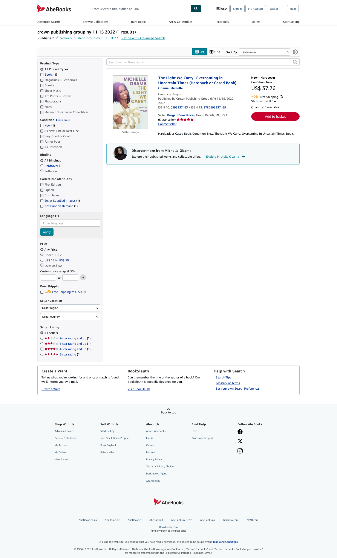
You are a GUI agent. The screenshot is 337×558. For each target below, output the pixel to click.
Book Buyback (108, 445)
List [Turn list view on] (199, 52)
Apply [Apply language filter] (47, 232)
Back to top (168, 412)
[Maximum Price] (70, 277)
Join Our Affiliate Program (115, 438)
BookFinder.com (168, 528)
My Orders (60, 452)
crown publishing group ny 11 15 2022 (89, 38)
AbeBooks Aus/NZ (181, 519)
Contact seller (167, 124)
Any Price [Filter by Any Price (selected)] (49, 249)
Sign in (237, 8)
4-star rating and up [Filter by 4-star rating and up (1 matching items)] (67, 349)
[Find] (196, 8)
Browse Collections (95, 21)
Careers (150, 445)
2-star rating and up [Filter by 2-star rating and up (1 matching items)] (67, 338)
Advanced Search (48, 21)
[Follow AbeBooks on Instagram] (240, 451)
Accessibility (153, 480)
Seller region (50, 307)
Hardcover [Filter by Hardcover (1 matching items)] (51, 166)
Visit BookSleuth (139, 389)
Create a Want (50, 389)
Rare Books (138, 21)
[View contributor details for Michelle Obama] (170, 88)
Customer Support (202, 438)
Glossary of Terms (228, 383)
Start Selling (291, 21)
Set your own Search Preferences (237, 388)
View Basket (61, 459)
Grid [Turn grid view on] (215, 52)
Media (149, 438)
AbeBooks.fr (134, 519)
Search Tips (223, 377)
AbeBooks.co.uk (88, 519)
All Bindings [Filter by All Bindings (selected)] (51, 160)
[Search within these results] (203, 62)
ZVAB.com (253, 519)
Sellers (255, 21)
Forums (150, 452)
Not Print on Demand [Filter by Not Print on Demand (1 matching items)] (59, 206)
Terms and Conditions (225, 541)
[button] (295, 62)
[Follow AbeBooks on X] (240, 442)
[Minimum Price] (48, 277)
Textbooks (222, 21)
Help (293, 8)
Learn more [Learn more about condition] (63, 120)
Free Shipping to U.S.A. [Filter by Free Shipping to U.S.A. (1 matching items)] (63, 292)
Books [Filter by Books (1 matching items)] (48, 74)
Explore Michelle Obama (226, 156)
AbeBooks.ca (207, 519)
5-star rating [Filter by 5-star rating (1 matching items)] (62, 354)
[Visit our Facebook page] (240, 432)
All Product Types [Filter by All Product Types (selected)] (54, 69)
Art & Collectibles (180, 21)
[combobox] (140, 8)
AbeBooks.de (112, 519)
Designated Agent (156, 473)
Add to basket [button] (275, 116)
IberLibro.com (231, 519)
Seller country (51, 316)
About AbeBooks (155, 431)
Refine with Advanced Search (143, 38)
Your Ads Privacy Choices (160, 466)
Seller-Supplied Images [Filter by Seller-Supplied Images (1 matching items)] (60, 200)
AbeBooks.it (156, 519)
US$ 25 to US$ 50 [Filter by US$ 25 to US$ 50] (55, 260)
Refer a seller (107, 452)
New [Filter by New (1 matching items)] (47, 125)
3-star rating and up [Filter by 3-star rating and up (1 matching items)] (67, 343)
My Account (255, 8)
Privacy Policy (154, 459)
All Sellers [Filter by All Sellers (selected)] (51, 333)
